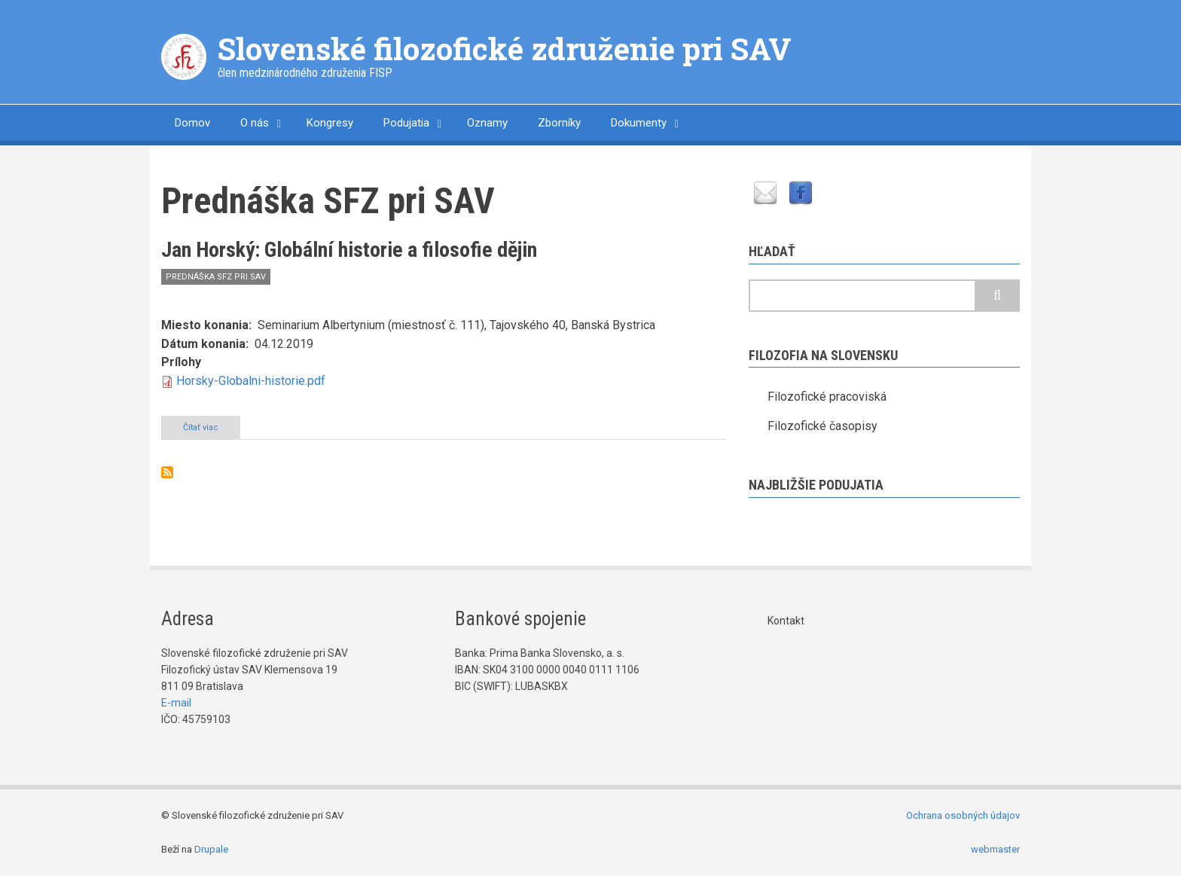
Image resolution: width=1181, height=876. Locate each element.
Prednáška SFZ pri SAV (216, 277)
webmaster (995, 849)
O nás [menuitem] (254, 123)
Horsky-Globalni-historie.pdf (250, 381)
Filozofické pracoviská (827, 396)
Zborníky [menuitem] (559, 123)
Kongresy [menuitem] (330, 123)
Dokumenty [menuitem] (639, 123)
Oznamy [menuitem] (487, 123)
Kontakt (785, 621)
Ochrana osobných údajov (963, 815)
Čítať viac (211, 430)
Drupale (211, 849)
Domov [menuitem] (192, 123)
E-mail (176, 703)
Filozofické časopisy (822, 426)
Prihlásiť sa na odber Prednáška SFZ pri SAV (167, 472)
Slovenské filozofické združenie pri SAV (505, 49)
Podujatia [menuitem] (406, 123)
